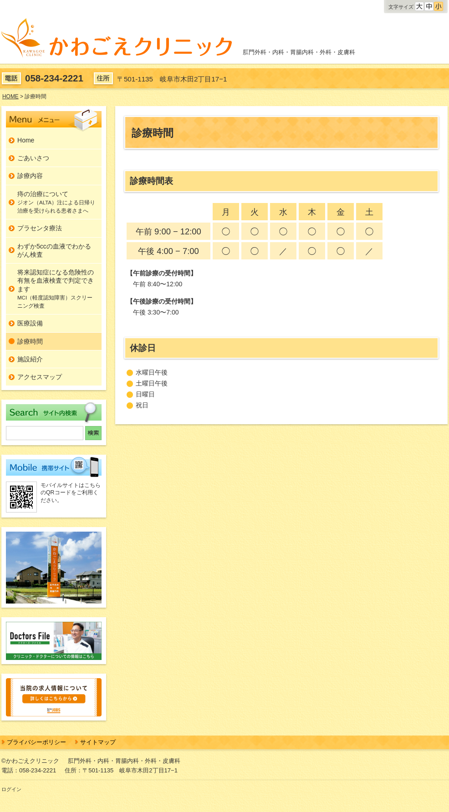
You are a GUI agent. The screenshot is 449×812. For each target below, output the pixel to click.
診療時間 (30, 341)
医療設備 (30, 323)
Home (25, 140)
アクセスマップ (39, 377)
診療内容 (30, 175)
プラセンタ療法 (39, 228)
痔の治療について (56, 202)
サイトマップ (98, 742)
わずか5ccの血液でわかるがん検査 (54, 250)
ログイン (11, 789)
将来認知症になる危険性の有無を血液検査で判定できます (55, 289)
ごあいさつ (33, 158)
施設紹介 (30, 359)
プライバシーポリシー (36, 742)
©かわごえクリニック (30, 760)
